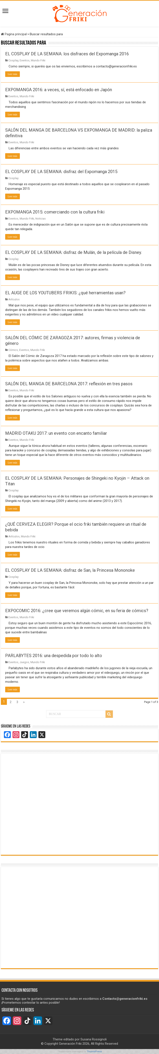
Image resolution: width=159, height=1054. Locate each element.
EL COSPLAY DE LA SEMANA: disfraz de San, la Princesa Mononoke (70, 570)
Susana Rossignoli (93, 1039)
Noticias (40, 218)
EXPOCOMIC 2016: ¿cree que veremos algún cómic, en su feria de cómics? (76, 610)
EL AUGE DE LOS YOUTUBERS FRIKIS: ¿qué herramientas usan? (65, 292)
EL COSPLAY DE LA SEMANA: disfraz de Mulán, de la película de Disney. (73, 252)
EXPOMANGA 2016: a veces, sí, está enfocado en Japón (58, 89)
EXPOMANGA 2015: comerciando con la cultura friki (54, 212)
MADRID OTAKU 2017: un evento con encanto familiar (56, 433)
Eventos (25, 60)
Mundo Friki (38, 60)
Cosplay (13, 60)
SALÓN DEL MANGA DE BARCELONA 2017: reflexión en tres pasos (68, 383)
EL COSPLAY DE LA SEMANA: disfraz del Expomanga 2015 (61, 171)
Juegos (24, 662)
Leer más (12, 74)
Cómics (13, 350)
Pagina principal (14, 34)
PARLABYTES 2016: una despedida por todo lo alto (53, 655)
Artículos (14, 299)
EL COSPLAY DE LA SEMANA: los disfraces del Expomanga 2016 (67, 53)
